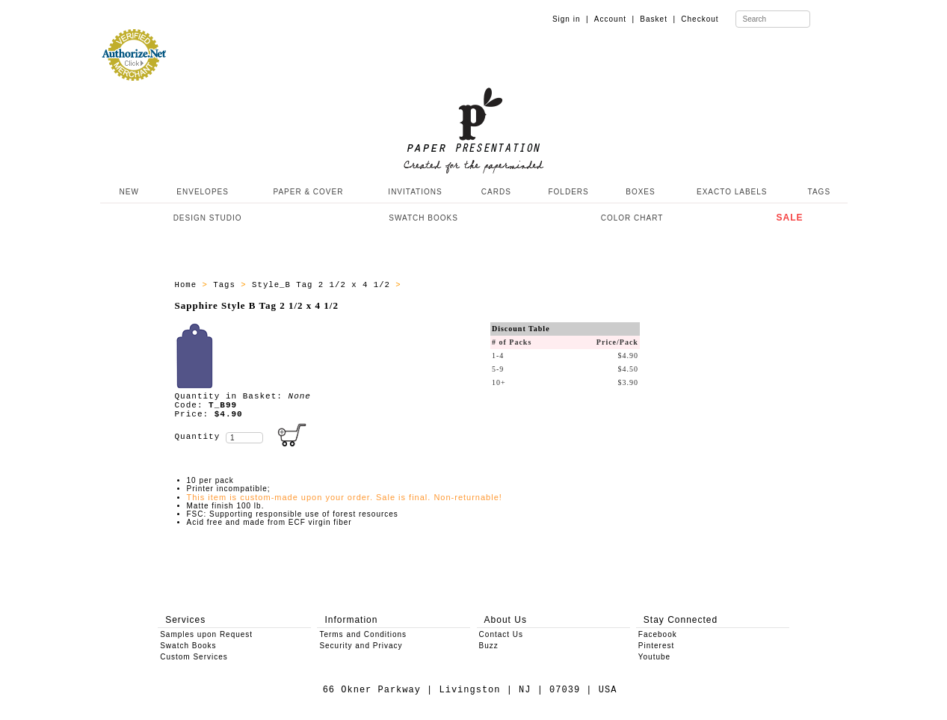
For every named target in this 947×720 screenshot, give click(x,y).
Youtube (654, 657)
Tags (227, 284)
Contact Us (501, 634)
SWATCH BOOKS (423, 218)
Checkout (699, 19)
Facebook (657, 634)
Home (189, 284)
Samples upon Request (206, 634)
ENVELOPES (202, 192)
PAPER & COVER (308, 192)
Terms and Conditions (363, 634)
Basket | (658, 19)
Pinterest (656, 645)
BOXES (640, 192)
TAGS (819, 192)
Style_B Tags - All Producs (478, 284)
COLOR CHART (632, 218)
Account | (614, 19)
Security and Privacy (360, 645)
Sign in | (570, 19)
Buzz (489, 645)
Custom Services (194, 657)
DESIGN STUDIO (207, 218)
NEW (128, 192)
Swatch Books (188, 645)
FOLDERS (568, 192)
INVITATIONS (415, 192)
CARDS (496, 192)
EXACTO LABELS (732, 192)
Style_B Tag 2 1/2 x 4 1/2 (323, 284)
